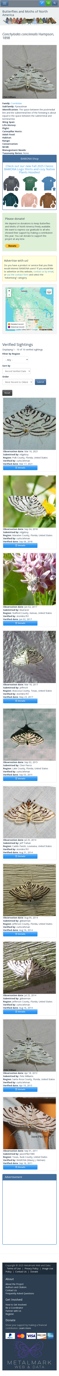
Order (5, 376)
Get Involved (14, 1299)
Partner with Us (13, 1310)
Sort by (6, 365)
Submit (40, 381)
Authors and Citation (16, 1287)
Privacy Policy (31, 1268)
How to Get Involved (16, 1304)
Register (10, 1313)
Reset (7, 392)
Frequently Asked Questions (20, 1293)
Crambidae (16, 103)
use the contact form (17, 274)
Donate (34, 1271)
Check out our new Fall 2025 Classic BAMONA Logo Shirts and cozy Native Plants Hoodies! (29, 169)
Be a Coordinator (14, 1307)
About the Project (15, 1284)
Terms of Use (14, 1268)
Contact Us (21, 1271)
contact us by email (43, 271)
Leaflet (18, 329)
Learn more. (25, 1328)
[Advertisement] (29, 1212)
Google (34, 329)
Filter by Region (11, 353)
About (10, 1279)
